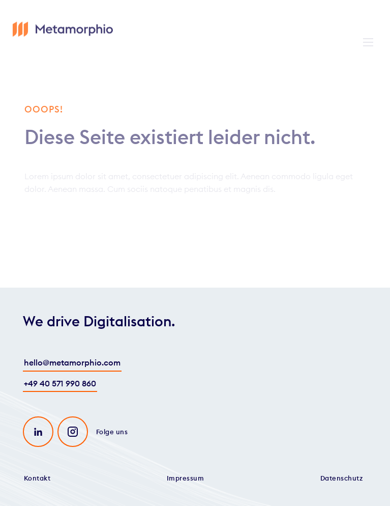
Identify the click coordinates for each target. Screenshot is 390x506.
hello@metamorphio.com (72, 362)
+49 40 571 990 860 (60, 383)
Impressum (185, 478)
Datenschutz (341, 478)
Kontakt (37, 478)
